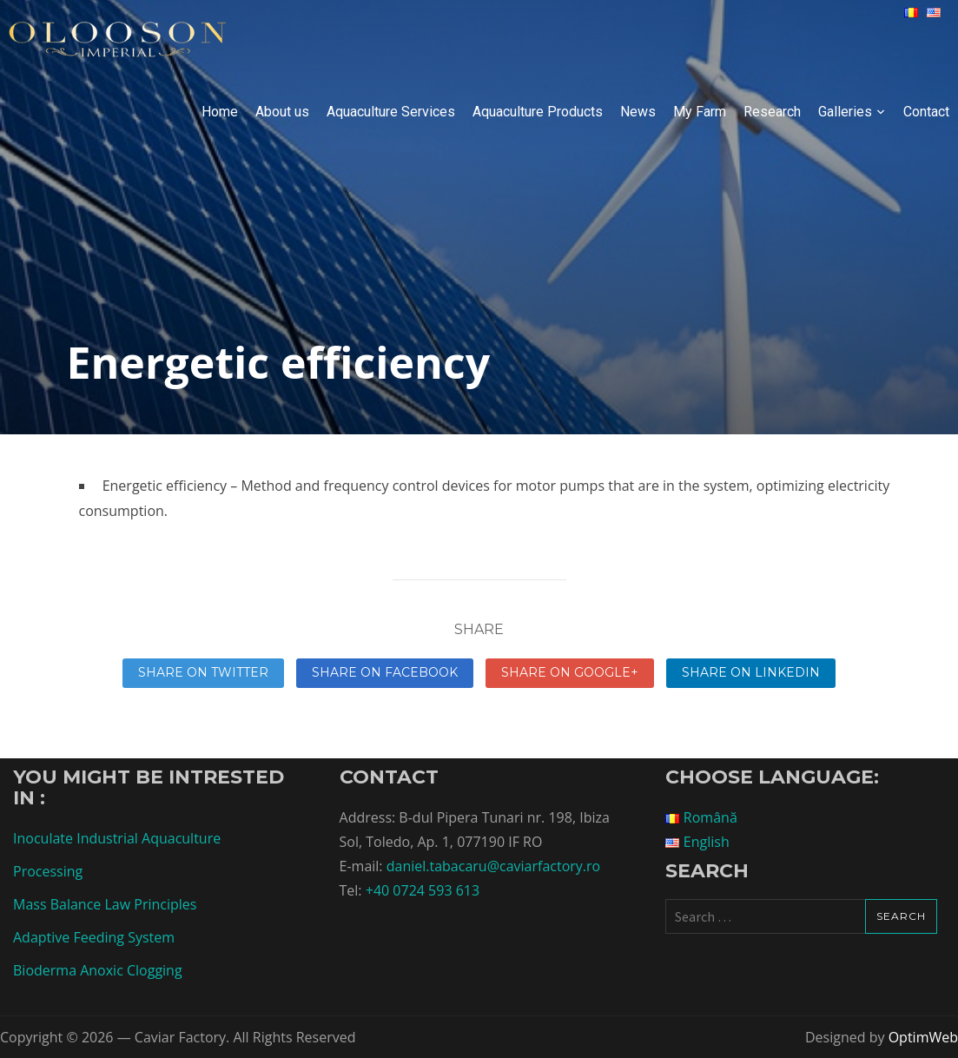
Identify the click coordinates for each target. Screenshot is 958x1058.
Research (772, 111)
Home (220, 111)
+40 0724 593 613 (422, 890)
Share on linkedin (751, 672)
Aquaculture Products (537, 111)
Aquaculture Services (391, 111)
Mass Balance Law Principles (104, 904)
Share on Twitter (203, 672)
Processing (48, 871)
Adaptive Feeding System (94, 937)
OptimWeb (923, 1037)
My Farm (699, 111)
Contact (926, 111)
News (638, 111)
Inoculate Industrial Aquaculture (117, 838)
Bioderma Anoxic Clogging (97, 970)
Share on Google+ (569, 672)
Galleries (845, 111)
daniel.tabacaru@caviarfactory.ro (493, 866)
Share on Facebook (385, 672)
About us (282, 111)
